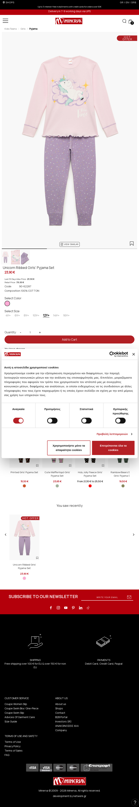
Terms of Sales (14, 750)
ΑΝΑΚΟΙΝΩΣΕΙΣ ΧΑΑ (67, 726)
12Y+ (46, 315)
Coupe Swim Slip (14, 712)
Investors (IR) (63, 721)
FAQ (7, 755)
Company (61, 730)
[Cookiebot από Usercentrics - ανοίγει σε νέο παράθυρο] (112, 354)
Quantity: (11, 332)
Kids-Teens (11, 28)
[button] (69, 244)
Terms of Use (13, 742)
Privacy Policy (12, 746)
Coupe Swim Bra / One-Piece (22, 708)
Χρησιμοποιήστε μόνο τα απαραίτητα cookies (69, 448)
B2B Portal (61, 717)
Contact (60, 712)
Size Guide (11, 721)
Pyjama (33, 28)
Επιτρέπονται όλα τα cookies (113, 448)
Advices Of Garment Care (20, 717)
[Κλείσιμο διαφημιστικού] (133, 354)
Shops (59, 708)
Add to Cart (69, 339)
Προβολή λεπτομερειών (112, 434)
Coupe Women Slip (16, 704)
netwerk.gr (79, 796)
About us (60, 704)
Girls (23, 28)
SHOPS (10, 2)
